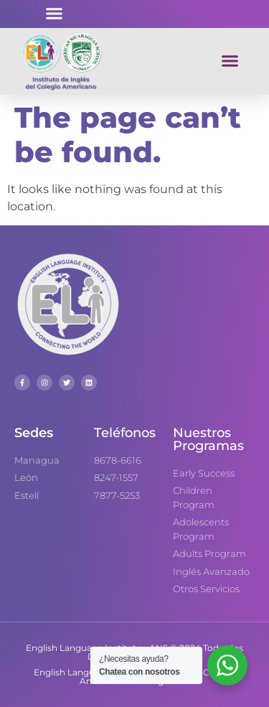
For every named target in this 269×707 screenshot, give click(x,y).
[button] (53, 13)
